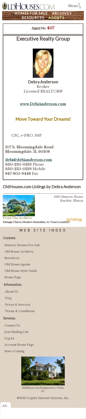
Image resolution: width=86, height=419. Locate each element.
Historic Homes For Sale (22, 245)
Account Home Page (19, 344)
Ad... (5, 406)
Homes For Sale (31, 13)
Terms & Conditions (20, 311)
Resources (33, 18)
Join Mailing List (16, 332)
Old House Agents (17, 264)
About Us (11, 291)
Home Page (12, 277)
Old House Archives (18, 251)
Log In (9, 338)
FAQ (8, 298)
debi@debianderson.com (28, 160)
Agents (56, 18)
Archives (62, 13)
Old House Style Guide (20, 271)
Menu (73, 6)
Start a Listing (14, 351)
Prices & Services (17, 304)
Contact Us (12, 325)
